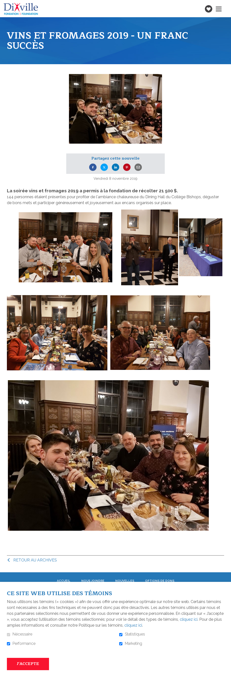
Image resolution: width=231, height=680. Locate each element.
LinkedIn (115, 167)
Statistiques (135, 634)
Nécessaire (22, 634)
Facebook (93, 167)
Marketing (133, 643)
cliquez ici (189, 619)
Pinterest (127, 167)
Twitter (104, 167)
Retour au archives (35, 560)
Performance (24, 643)
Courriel (138, 167)
